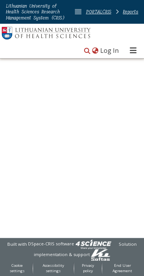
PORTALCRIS (98, 12)
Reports (130, 12)
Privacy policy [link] (88, 268)
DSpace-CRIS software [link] (51, 244)
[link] (93, 244)
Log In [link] (109, 50)
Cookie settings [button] (17, 268)
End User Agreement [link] (122, 268)
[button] (87, 51)
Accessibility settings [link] (53, 268)
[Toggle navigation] (133, 50)
